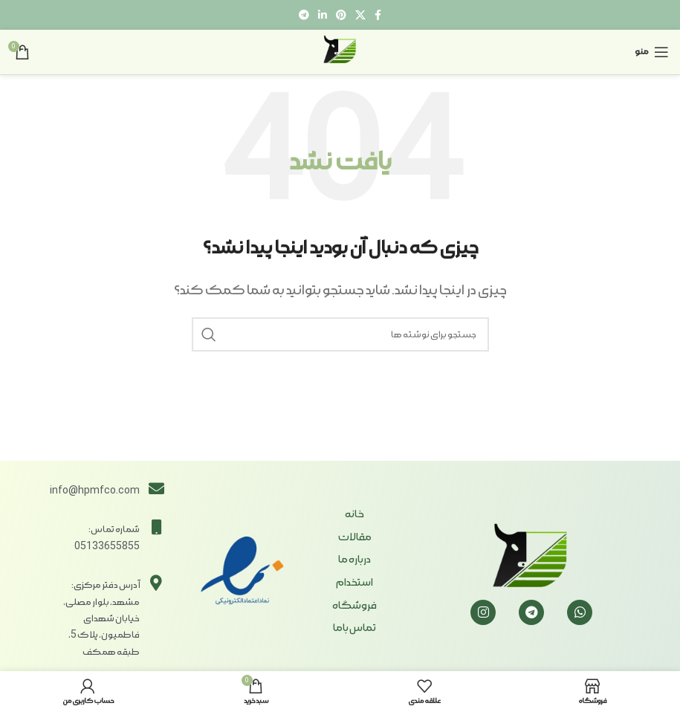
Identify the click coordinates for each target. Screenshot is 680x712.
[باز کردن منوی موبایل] (651, 52)
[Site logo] (340, 49)
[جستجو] (340, 334)
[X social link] (360, 15)
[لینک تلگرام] (304, 15)
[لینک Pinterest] (341, 15)
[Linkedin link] (322, 15)
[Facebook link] (378, 15)
